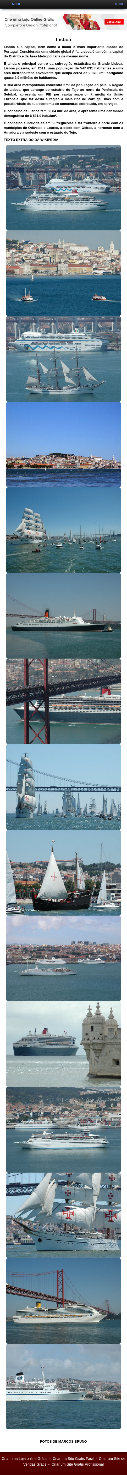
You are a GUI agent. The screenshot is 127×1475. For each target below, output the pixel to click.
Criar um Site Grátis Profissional (78, 1464)
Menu (16, 4)
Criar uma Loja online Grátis (24, 1458)
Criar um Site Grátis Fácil (73, 1458)
